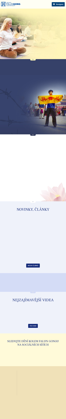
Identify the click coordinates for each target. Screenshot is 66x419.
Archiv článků (33, 266)
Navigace (59, 4)
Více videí (33, 326)
